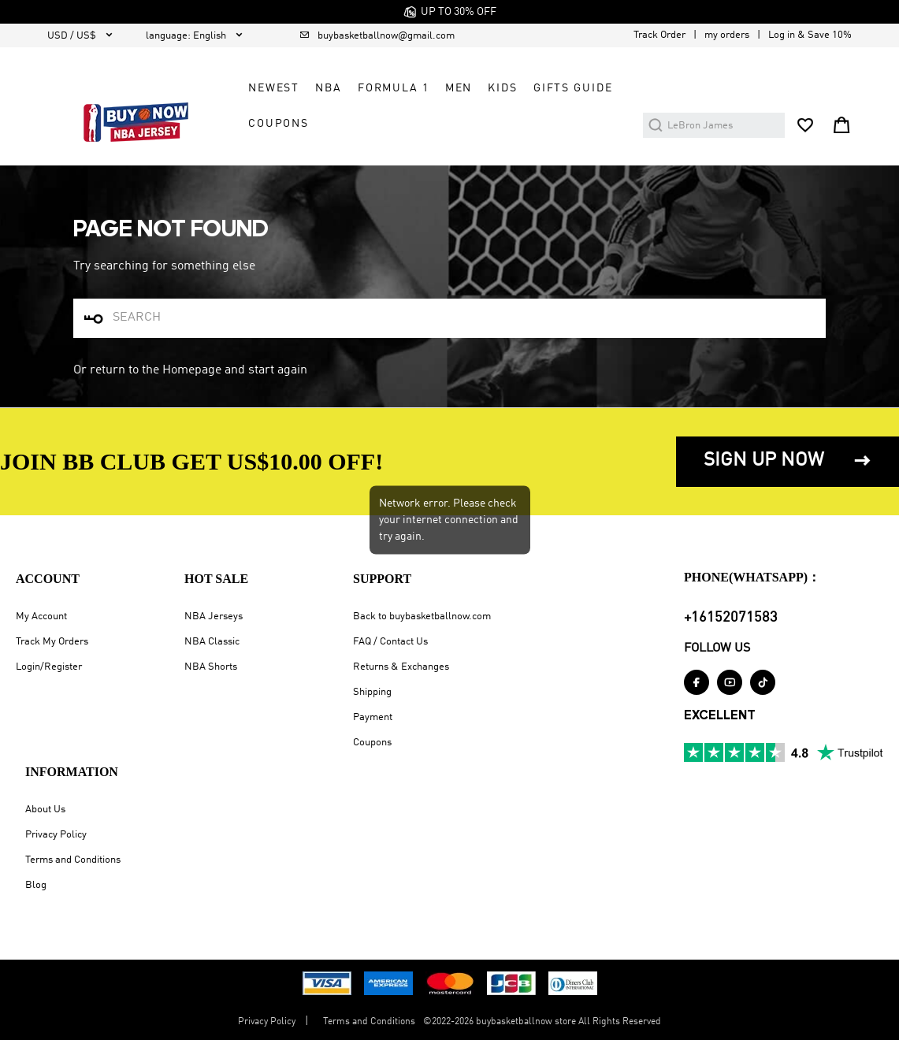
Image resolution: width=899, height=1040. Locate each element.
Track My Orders (52, 642)
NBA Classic (212, 642)
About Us (45, 809)
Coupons (372, 742)
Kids (502, 88)
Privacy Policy (56, 835)
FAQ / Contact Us (390, 642)
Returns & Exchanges (401, 667)
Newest (273, 88)
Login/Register (49, 667)
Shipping (372, 692)
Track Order (659, 35)
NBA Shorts (210, 667)
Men (459, 88)
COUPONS (278, 123)
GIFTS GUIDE (573, 88)
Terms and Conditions (73, 860)
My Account (41, 616)
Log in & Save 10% (810, 35)
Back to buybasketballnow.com (422, 616)
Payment (372, 717)
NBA (328, 88)
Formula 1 (393, 88)
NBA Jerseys (213, 616)
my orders (726, 35)
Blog (35, 885)
